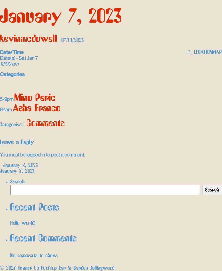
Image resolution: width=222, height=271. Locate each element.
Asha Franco (37, 108)
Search (17, 181)
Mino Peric (35, 98)
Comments (46, 123)
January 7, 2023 (61, 17)
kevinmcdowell (28, 39)
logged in (36, 154)
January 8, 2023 (19, 171)
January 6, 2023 (19, 165)
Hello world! (23, 223)
